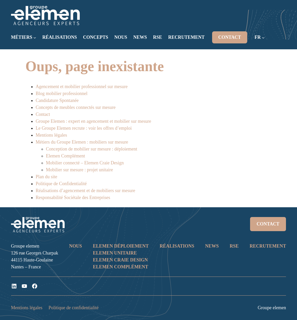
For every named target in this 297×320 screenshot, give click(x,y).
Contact (43, 114)
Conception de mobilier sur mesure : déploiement (91, 149)
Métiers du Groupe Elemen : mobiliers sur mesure (82, 142)
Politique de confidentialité (73, 307)
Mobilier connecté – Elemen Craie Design (85, 162)
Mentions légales (51, 135)
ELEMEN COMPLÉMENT (120, 266)
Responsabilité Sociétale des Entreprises (73, 197)
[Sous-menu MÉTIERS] (34, 37)
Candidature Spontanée (57, 100)
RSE (234, 246)
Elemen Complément (65, 155)
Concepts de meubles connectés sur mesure (75, 107)
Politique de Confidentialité (61, 183)
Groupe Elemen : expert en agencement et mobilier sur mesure (93, 121)
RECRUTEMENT (268, 246)
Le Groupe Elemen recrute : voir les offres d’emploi (84, 128)
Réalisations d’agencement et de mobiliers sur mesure (85, 190)
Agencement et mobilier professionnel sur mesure (81, 86)
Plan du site (46, 176)
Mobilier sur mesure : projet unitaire (79, 169)
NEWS (212, 246)
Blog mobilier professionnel (61, 93)
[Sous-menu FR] (263, 37)
